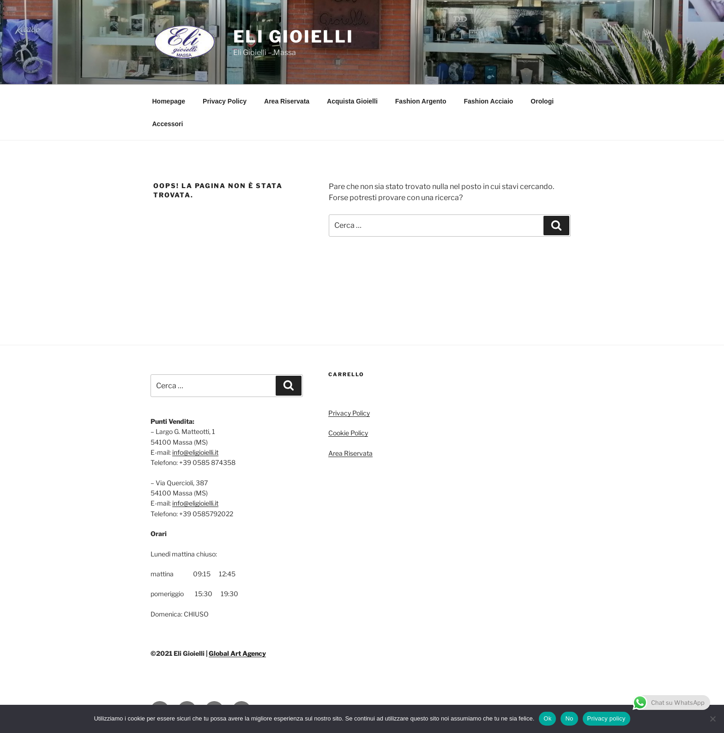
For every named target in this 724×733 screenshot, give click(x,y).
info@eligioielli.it (195, 452)
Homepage (169, 101)
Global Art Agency (237, 653)
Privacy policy (606, 718)
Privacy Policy (225, 101)
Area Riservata (286, 101)
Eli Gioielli (293, 36)
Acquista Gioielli (352, 101)
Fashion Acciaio (488, 101)
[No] (712, 718)
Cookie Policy (348, 433)
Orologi (542, 101)
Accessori (167, 124)
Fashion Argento (420, 101)
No (569, 718)
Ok (547, 718)
